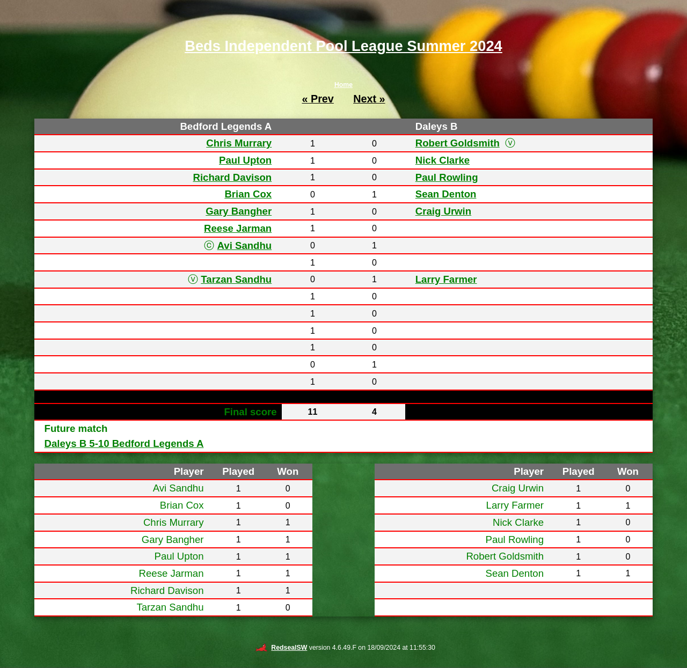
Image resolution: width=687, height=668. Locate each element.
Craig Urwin (443, 211)
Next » (369, 99)
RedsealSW (281, 647)
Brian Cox (248, 194)
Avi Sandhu (244, 245)
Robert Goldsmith (457, 143)
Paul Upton (245, 160)
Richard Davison (232, 177)
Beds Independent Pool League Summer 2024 (343, 46)
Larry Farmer (446, 279)
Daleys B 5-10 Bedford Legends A (124, 443)
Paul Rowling (446, 177)
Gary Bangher (239, 211)
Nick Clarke (442, 160)
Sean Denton (446, 194)
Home (343, 85)
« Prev (317, 99)
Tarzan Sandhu (236, 279)
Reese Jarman (238, 228)
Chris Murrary (239, 143)
